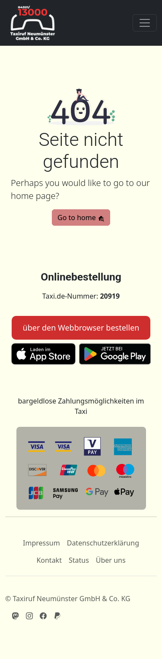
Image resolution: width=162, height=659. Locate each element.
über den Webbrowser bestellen (81, 327)
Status (79, 560)
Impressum (41, 543)
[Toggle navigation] (145, 23)
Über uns (111, 560)
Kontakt (49, 560)
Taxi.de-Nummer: (81, 296)
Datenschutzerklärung (103, 543)
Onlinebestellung (81, 277)
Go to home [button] (81, 217)
